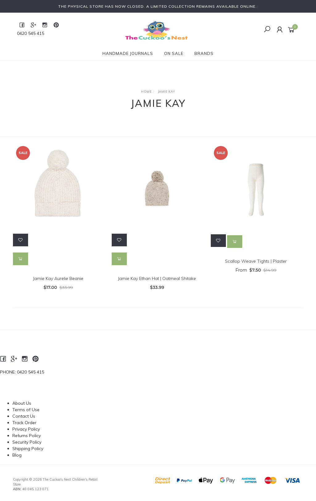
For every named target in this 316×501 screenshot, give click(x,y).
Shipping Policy (27, 448)
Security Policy (26, 442)
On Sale (173, 53)
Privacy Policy (26, 429)
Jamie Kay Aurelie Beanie (58, 278)
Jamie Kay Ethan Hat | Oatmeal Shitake (157, 278)
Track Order (24, 422)
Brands (204, 53)
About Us (21, 403)
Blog (17, 455)
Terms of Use (26, 409)
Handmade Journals (127, 53)
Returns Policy (26, 435)
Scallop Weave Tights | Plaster (256, 261)
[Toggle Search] (267, 29)
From (255, 270)
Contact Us (23, 416)
